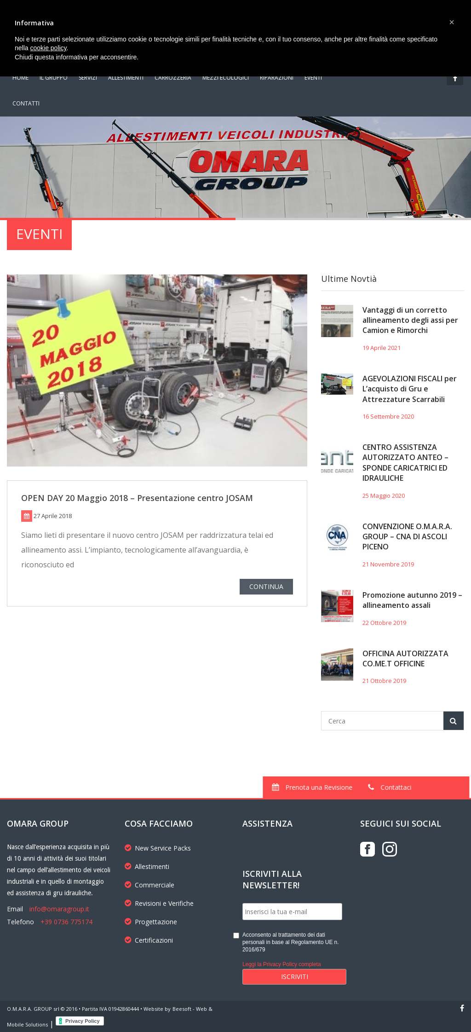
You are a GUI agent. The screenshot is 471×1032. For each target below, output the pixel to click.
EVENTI (313, 78)
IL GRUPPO (54, 78)
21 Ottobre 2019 (384, 680)
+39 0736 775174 (66, 921)
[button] (451, 22)
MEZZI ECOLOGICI (225, 78)
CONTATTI (26, 103)
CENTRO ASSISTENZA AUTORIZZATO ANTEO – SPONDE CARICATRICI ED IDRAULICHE (405, 462)
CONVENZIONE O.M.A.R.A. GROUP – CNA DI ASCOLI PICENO (407, 536)
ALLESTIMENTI (126, 78)
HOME (20, 78)
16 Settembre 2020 (388, 416)
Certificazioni (149, 940)
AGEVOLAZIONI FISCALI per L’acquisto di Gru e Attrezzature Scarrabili (409, 388)
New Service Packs (158, 848)
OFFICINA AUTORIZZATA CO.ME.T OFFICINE (405, 658)
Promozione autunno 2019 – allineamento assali (412, 600)
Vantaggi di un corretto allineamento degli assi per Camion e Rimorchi (410, 320)
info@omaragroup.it (59, 908)
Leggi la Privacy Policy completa (281, 964)
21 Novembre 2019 (388, 564)
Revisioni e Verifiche (159, 903)
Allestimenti (147, 866)
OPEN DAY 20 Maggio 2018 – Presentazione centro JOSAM (137, 499)
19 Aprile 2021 (381, 348)
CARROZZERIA (173, 78)
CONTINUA (266, 588)
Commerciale (149, 884)
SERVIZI (88, 78)
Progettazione (151, 921)
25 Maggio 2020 (383, 495)
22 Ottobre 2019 (384, 622)
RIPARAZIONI (276, 78)
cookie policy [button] (48, 48)
